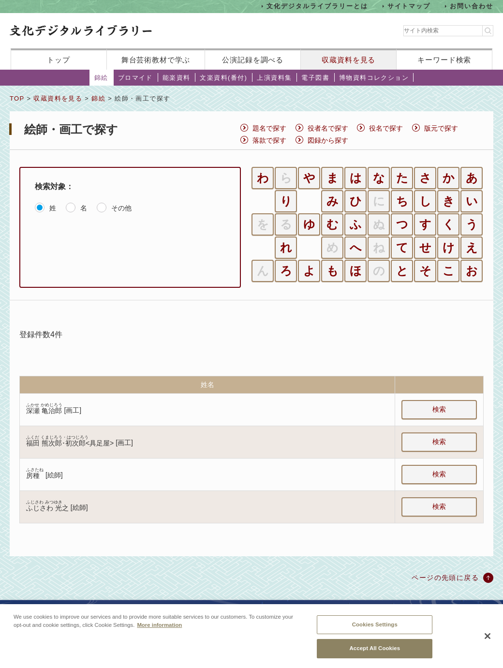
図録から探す (328, 140)
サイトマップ (409, 6)
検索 (439, 409)
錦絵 (101, 77)
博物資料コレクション (374, 77)
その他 (121, 208)
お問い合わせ (471, 6)
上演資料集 (274, 77)
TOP (17, 98)
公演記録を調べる (252, 60)
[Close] (487, 638)
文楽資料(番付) (223, 77)
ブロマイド (135, 77)
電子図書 (315, 77)
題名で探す (269, 128)
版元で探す (441, 128)
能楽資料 (177, 77)
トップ (58, 60)
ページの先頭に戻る (445, 577)
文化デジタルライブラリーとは (317, 6)
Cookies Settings (375, 626)
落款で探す (269, 140)
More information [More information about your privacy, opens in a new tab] (159, 627)
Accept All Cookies (374, 650)
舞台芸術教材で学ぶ (156, 60)
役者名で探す (328, 128)
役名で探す (386, 128)
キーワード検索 (444, 60)
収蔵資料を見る (348, 60)
